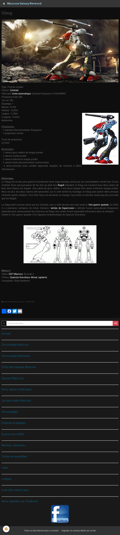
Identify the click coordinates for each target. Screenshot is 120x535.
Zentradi (14, 90)
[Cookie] (6, 529)
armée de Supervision (62, 208)
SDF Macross (16, 274)
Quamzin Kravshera (20, 277)
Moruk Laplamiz (39, 277)
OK (115, 323)
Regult (61, 185)
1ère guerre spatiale (98, 204)
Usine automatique (21, 93)
